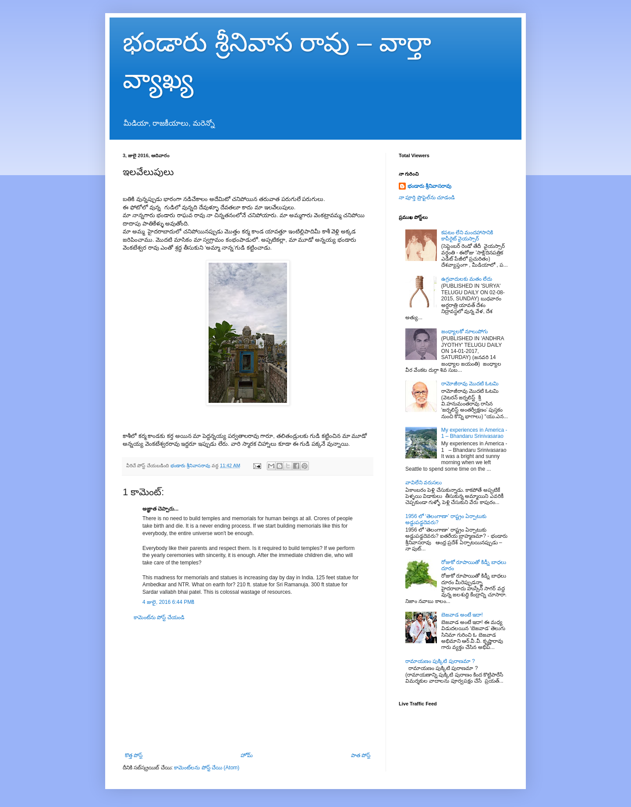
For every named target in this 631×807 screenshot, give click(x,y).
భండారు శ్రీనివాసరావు (429, 186)
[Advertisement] (247, 686)
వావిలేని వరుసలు (423, 482)
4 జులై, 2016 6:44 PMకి (168, 602)
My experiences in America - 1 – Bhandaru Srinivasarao (474, 433)
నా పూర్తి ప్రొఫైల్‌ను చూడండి (427, 197)
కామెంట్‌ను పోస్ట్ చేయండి (159, 617)
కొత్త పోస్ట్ (133, 755)
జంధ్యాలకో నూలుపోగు (464, 331)
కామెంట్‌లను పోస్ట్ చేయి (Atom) (206, 768)
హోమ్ (247, 755)
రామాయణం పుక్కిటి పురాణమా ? (440, 661)
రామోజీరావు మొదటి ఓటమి (470, 384)
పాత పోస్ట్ (360, 755)
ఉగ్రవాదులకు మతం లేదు (467, 279)
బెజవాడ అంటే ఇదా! (462, 615)
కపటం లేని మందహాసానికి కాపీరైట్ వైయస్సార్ (467, 235)
